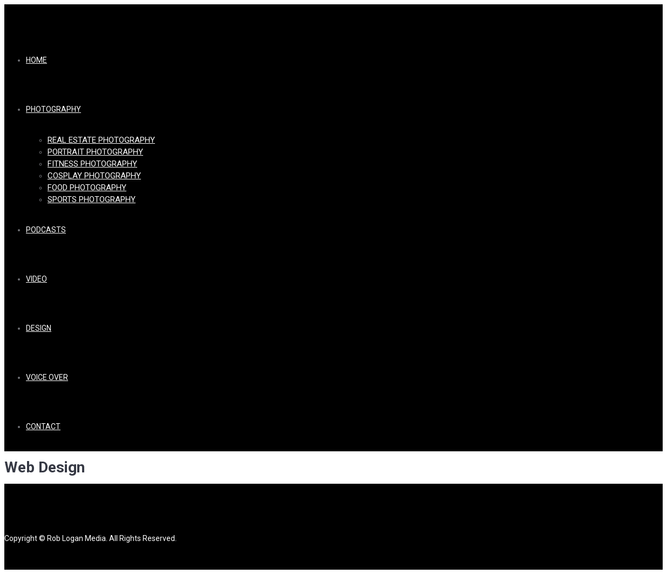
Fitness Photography (92, 164)
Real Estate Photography (101, 140)
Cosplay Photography (94, 176)
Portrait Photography (95, 152)
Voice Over (47, 377)
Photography (53, 109)
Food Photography (87, 187)
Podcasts (46, 229)
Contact (43, 426)
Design (38, 328)
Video (36, 279)
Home (36, 60)
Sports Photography (92, 199)
